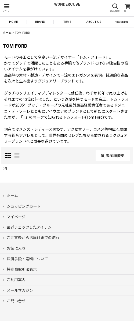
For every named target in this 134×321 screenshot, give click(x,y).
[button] (6, 8)
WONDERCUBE (67, 4)
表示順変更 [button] (113, 155)
